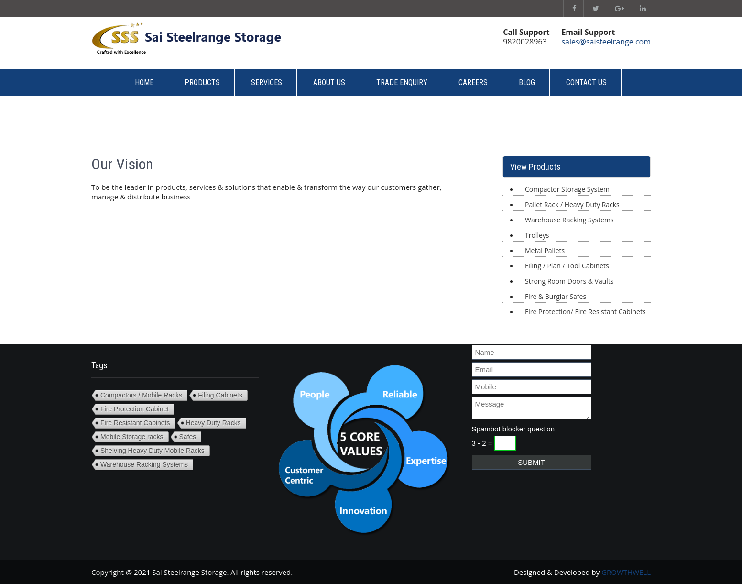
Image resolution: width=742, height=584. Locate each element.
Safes (187, 437)
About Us (329, 82)
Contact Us (586, 82)
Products (202, 82)
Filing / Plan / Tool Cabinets (567, 265)
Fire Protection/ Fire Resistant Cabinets (585, 311)
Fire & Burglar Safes (555, 296)
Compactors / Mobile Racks (141, 395)
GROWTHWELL (626, 572)
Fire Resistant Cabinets (135, 423)
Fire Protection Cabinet (134, 409)
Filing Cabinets (220, 395)
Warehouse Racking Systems (569, 219)
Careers (473, 82)
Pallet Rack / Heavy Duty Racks (572, 204)
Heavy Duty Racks (213, 423)
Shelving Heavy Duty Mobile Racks (152, 450)
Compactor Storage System (567, 189)
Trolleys (537, 235)
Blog (527, 82)
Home (144, 82)
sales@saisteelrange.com (606, 41)
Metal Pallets (545, 250)
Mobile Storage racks (132, 437)
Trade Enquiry (401, 82)
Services (266, 82)
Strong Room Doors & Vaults (569, 281)
